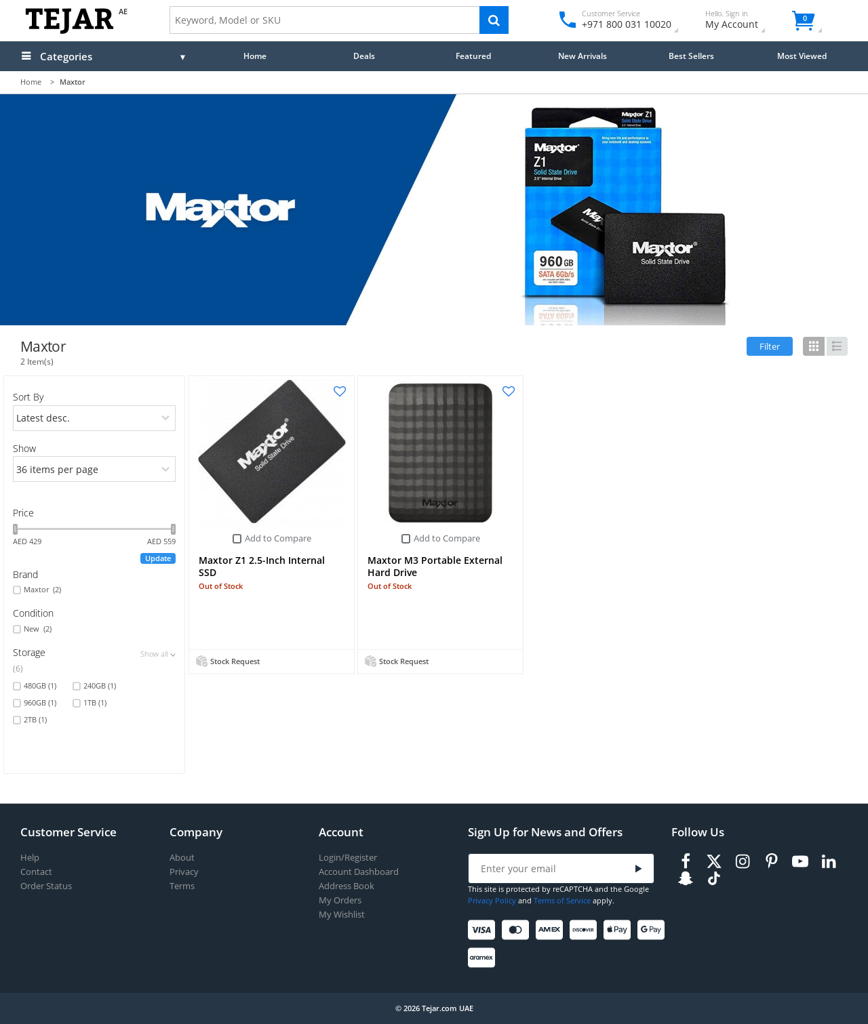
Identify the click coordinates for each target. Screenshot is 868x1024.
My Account (743, 21)
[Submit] (639, 869)
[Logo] (69, 31)
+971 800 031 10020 (621, 24)
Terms (182, 886)
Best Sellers (691, 55)
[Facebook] (685, 861)
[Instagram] (742, 861)
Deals (364, 55)
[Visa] (484, 930)
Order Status (46, 886)
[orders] (94, 418)
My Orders (340, 900)
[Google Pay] (653, 930)
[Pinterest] (771, 861)
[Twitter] (714, 861)
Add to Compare (278, 538)
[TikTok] (714, 878)
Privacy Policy (492, 900)
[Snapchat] (685, 878)
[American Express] (552, 930)
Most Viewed (802, 55)
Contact (36, 871)
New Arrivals (582, 55)
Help (29, 857)
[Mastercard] (518, 930)
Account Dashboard (359, 871)
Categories (66, 56)
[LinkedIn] (828, 861)
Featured (473, 55)
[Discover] (585, 930)
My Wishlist (342, 914)
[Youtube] (800, 861)
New (38, 629)
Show (24, 448)
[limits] (94, 469)
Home (255, 55)
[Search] (494, 20)
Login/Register (348, 857)
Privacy (184, 871)
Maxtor (42, 589)
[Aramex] (484, 958)
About (182, 857)
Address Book (346, 886)
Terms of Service (562, 900)
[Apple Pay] (619, 930)
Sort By (28, 396)
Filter (770, 346)
